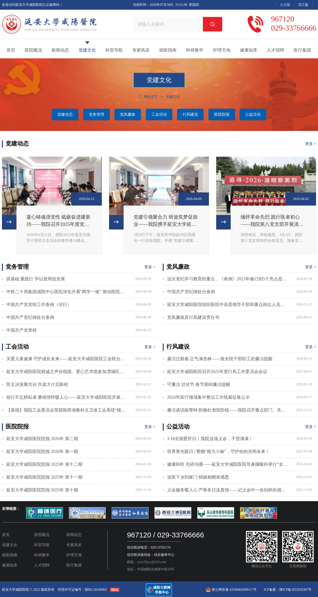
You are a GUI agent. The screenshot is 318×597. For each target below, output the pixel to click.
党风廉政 (127, 114)
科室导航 (114, 50)
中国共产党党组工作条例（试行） (39, 304)
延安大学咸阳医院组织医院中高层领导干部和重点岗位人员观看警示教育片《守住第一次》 (227, 304)
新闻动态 (60, 50)
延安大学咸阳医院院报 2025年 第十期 (42, 490)
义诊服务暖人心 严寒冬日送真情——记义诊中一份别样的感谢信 (227, 490)
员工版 (303, 5)
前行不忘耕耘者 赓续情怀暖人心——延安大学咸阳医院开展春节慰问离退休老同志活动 (66, 397)
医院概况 (33, 50)
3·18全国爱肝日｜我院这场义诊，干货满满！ (210, 438)
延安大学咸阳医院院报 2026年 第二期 (42, 438)
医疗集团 (302, 50)
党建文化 (87, 50)
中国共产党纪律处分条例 (30, 317)
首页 (11, 50)
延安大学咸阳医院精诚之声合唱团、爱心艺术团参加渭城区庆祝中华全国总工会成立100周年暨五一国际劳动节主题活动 (66, 371)
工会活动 (159, 114)
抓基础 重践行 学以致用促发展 (35, 278)
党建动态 (65, 114)
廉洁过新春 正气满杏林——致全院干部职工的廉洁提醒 (220, 358)
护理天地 (221, 50)
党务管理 (96, 114)
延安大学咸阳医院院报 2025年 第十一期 (44, 477)
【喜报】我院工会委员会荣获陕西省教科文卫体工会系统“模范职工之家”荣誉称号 (66, 410)
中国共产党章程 (21, 330)
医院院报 (221, 114)
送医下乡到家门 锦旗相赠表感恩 (198, 477)
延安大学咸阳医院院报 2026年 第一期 (42, 451)
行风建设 (190, 114)
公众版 (285, 5)
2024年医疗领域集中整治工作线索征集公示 (208, 397)
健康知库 (248, 50)
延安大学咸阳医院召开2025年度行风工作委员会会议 (217, 371)
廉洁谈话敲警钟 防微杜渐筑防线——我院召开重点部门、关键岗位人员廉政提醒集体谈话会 (227, 410)
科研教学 (194, 50)
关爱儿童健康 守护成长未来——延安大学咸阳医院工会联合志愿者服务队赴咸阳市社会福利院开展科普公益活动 (66, 358)
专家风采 (141, 50)
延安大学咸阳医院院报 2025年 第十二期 (44, 464)
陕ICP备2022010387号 (295, 589)
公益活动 (253, 114)
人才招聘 (275, 50)
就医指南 (168, 50)
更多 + (310, 144)
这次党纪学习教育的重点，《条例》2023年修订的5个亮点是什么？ (227, 278)
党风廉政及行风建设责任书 (193, 317)
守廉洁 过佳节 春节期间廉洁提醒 (198, 384)
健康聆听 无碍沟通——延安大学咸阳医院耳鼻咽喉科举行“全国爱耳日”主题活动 (227, 464)
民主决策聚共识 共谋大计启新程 (37, 384)
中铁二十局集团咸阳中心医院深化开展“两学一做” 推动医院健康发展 (66, 291)
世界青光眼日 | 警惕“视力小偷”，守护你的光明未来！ (218, 451)
